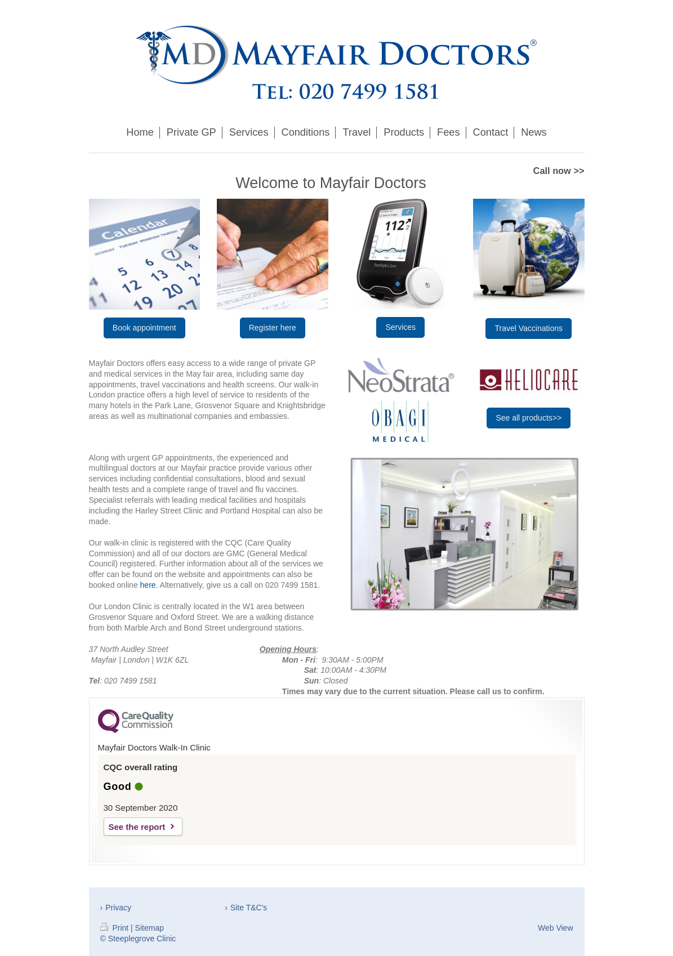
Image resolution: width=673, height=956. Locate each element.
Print (115, 927)
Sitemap (149, 927)
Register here (272, 327)
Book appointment (144, 327)
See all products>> (528, 417)
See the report (137, 827)
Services (400, 327)
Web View (555, 927)
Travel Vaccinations (528, 328)
